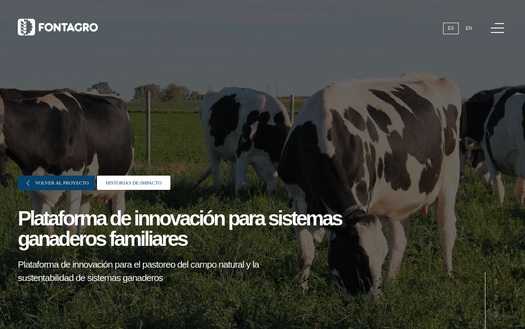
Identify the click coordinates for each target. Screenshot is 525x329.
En (469, 28)
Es (451, 28)
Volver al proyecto (58, 183)
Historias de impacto (134, 182)
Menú (499, 23)
